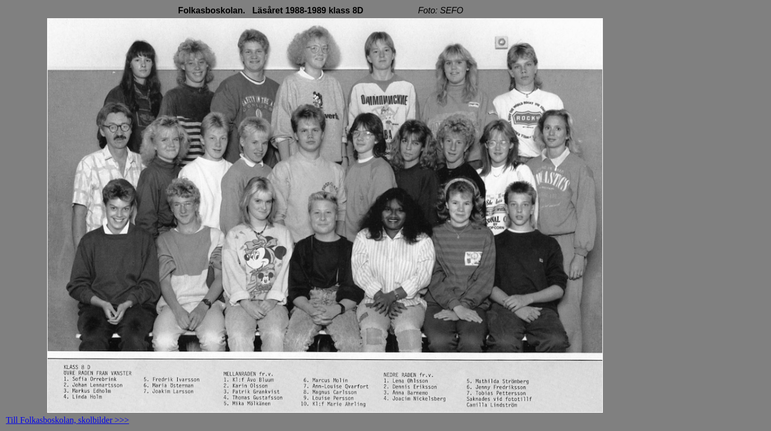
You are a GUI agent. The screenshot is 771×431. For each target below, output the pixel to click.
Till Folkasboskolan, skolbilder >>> (67, 420)
